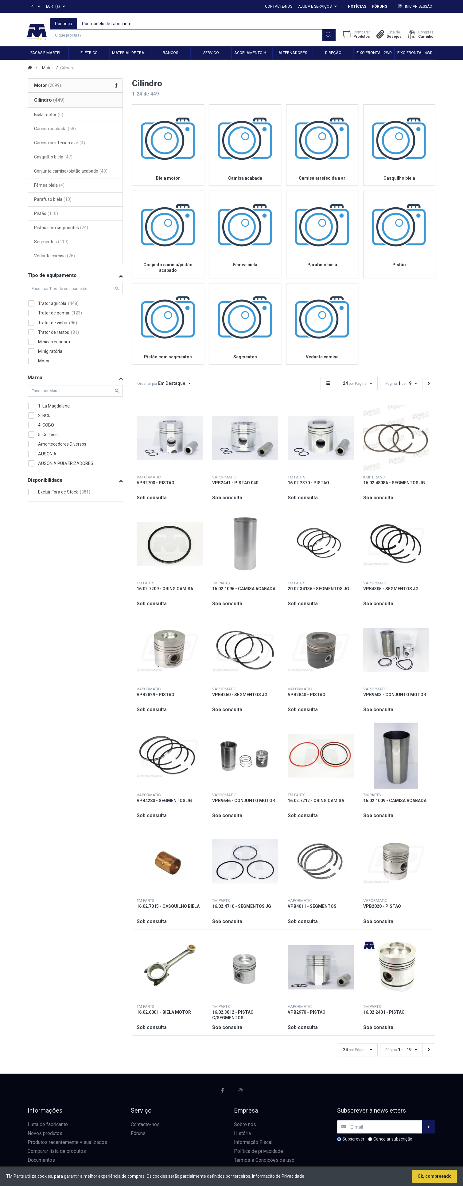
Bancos (170, 53)
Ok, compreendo (435, 1176)
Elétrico (89, 53)
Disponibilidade (45, 481)
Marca (35, 378)
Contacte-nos (278, 6)
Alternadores (292, 53)
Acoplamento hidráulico (253, 53)
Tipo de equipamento (52, 276)
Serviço (211, 53)
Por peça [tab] (63, 23)
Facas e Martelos (48, 53)
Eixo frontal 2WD (374, 53)
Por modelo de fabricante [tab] (107, 23)
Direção (333, 53)
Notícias (357, 6)
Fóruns (379, 6)
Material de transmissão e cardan (131, 53)
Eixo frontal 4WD (415, 53)
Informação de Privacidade (278, 1176)
